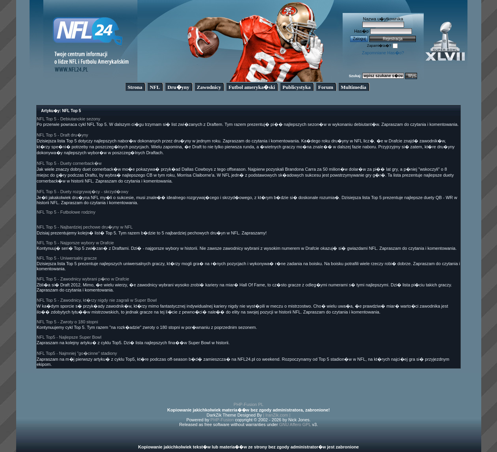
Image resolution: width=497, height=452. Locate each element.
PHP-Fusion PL (248, 404)
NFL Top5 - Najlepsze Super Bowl (69, 337)
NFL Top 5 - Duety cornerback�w (69, 163)
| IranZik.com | (276, 415)
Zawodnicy (209, 87)
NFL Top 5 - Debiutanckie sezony (68, 118)
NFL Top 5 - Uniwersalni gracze (67, 258)
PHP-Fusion (222, 419)
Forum (325, 87)
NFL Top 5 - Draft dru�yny (62, 135)
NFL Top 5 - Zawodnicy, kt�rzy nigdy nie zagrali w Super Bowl (97, 300)
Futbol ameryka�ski (251, 87)
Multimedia (353, 87)
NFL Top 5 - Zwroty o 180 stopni (67, 321)
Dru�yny (178, 87)
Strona (135, 87)
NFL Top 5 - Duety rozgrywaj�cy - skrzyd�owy (82, 191)
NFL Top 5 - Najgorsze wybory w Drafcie (75, 242)
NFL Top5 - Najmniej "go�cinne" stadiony (77, 353)
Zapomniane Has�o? (383, 52)
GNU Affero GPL (295, 424)
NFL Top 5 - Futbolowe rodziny (66, 212)
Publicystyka (296, 87)
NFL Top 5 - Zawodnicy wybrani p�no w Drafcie (83, 279)
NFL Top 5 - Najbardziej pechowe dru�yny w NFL (85, 227)
